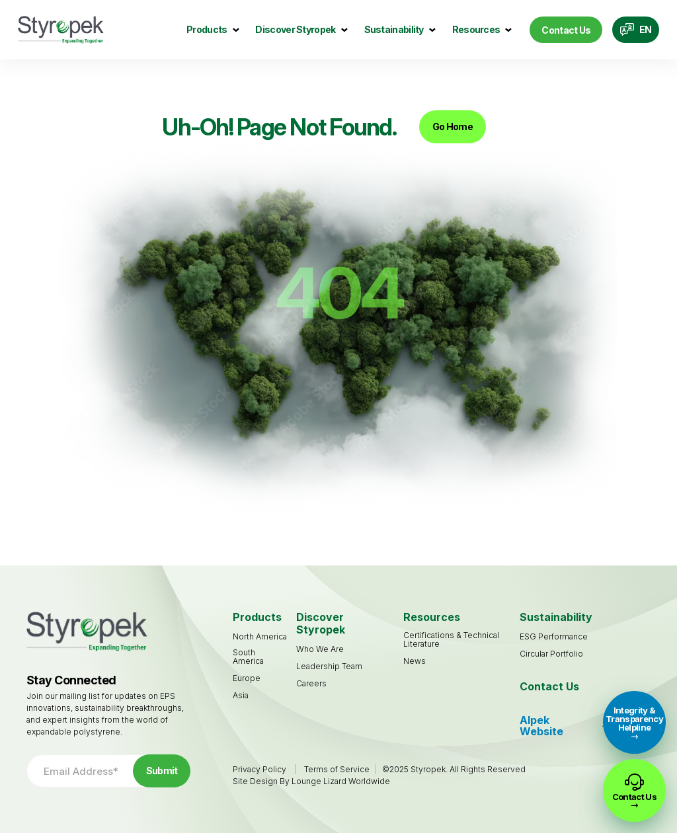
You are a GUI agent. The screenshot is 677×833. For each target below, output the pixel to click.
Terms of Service (337, 769)
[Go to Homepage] (61, 30)
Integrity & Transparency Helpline (634, 719)
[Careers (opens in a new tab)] (311, 683)
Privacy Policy (259, 769)
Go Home (452, 126)
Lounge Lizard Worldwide (341, 781)
